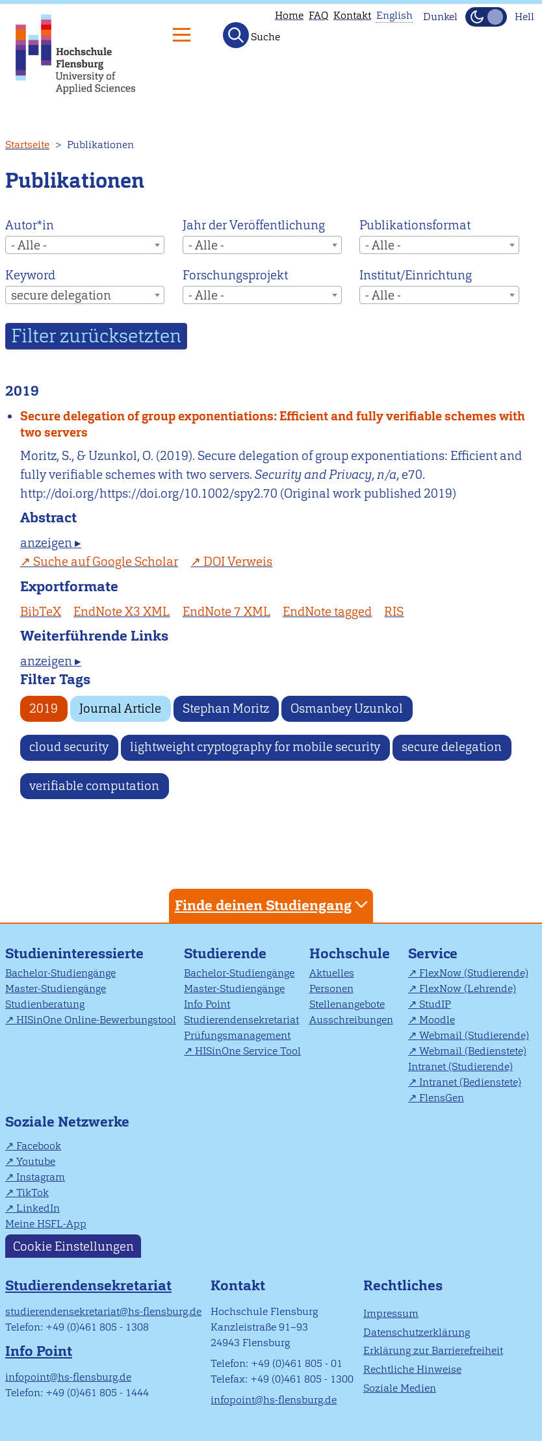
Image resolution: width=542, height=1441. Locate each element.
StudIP (435, 1004)
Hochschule (349, 953)
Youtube (35, 1161)
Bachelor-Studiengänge (60, 973)
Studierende (225, 953)
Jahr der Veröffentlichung (254, 225)
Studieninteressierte (74, 953)
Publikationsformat (415, 225)
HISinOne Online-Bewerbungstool (96, 1020)
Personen (331, 988)
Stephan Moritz (226, 708)
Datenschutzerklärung (416, 1332)
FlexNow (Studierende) (473, 973)
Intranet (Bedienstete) (470, 1082)
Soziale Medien (399, 1388)
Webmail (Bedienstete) (472, 1051)
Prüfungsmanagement (237, 1035)
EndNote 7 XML (226, 612)
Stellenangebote (347, 1004)
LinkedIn (38, 1208)
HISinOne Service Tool (248, 1051)
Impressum (391, 1313)
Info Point (207, 1004)
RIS (394, 612)
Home (289, 15)
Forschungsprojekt (235, 275)
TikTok (32, 1192)
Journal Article (120, 708)
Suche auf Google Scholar (105, 562)
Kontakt (352, 15)
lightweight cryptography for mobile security (255, 747)
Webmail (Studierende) (474, 1035)
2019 (43, 708)
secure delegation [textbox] (61, 295)
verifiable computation (94, 786)
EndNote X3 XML (121, 612)
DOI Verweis (237, 562)
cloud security (69, 747)
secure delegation (452, 747)
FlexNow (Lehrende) (467, 988)
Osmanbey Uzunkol (346, 708)
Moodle (437, 1020)
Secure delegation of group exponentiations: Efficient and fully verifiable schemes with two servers (272, 424)
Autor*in (29, 225)
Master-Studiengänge (55, 988)
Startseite (27, 144)
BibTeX (40, 612)
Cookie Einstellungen (73, 1246)
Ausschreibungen (351, 1020)
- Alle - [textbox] (29, 245)
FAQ (318, 15)
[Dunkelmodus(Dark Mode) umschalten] (486, 17)
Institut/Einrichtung (415, 275)
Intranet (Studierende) (460, 1066)
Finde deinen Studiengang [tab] (273, 905)
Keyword (30, 275)
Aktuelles (331, 973)
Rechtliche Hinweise (412, 1369)
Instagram (40, 1177)
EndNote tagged (327, 612)
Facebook (38, 1146)
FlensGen (441, 1097)
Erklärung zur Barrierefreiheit (433, 1350)
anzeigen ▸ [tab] (50, 543)
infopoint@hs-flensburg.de (68, 1377)
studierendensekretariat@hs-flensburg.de (103, 1311)
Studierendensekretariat (241, 1020)
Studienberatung (44, 1004)
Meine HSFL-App (45, 1224)
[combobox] (84, 245)
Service (433, 953)
